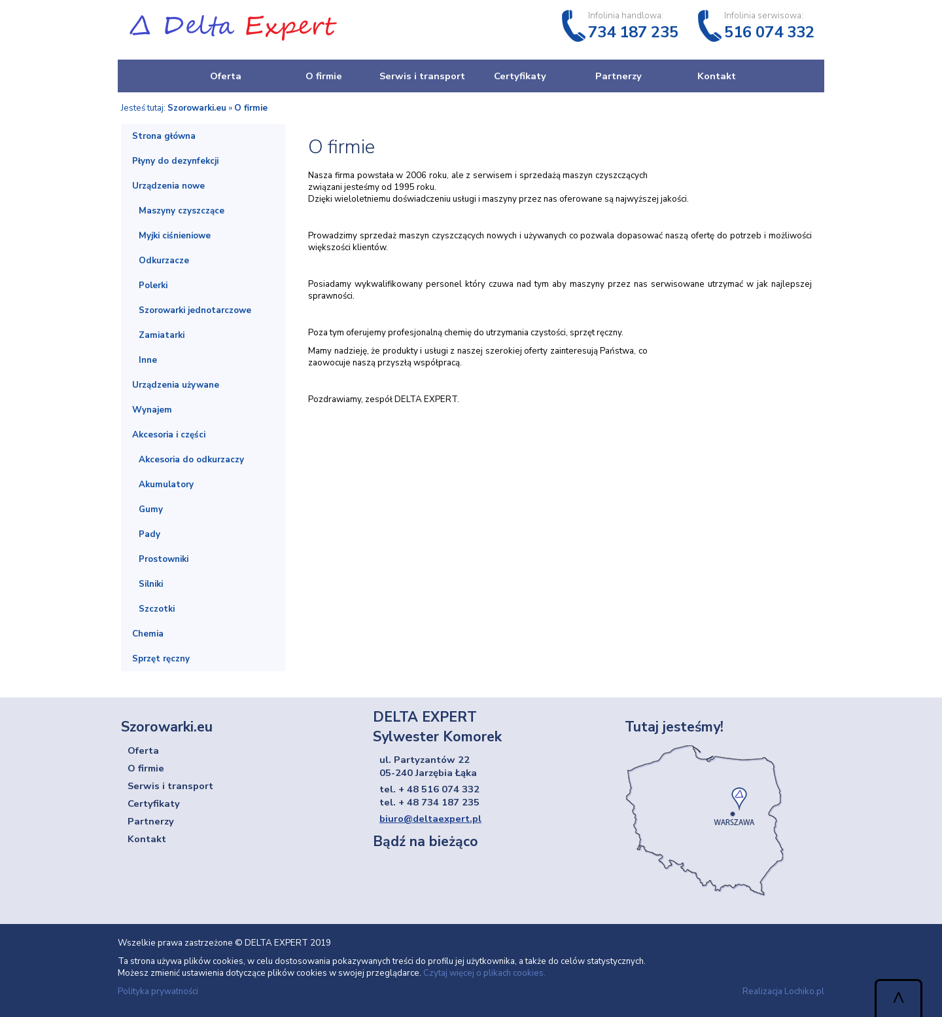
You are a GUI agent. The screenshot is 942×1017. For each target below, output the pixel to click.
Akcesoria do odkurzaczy (191, 460)
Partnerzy (618, 76)
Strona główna (164, 136)
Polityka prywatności (158, 991)
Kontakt (716, 76)
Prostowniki (163, 559)
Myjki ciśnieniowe (175, 236)
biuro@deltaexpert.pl (430, 818)
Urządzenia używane (175, 385)
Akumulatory (166, 484)
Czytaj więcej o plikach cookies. (484, 973)
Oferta (225, 76)
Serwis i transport (422, 76)
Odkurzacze (164, 261)
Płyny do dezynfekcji (175, 161)
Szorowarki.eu (196, 108)
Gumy (151, 509)
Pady (149, 534)
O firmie (323, 76)
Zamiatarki (161, 335)
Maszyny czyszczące (181, 211)
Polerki (153, 285)
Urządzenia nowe (168, 186)
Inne (148, 360)
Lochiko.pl (804, 991)
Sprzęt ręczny (161, 659)
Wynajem (152, 410)
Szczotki (157, 609)
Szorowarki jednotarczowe (195, 310)
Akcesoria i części (168, 435)
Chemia (148, 634)
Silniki (151, 584)
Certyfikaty (520, 76)
